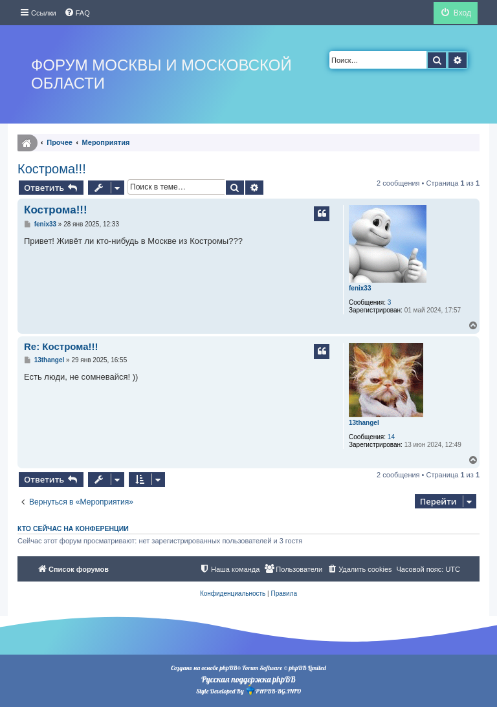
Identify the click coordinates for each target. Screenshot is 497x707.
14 (391, 437)
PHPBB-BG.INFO (273, 689)
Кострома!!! (51, 169)
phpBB (228, 668)
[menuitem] (77, 13)
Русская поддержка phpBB (248, 679)
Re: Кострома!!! (61, 346)
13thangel (364, 422)
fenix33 (360, 288)
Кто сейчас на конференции (73, 528)
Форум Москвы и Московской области (161, 74)
